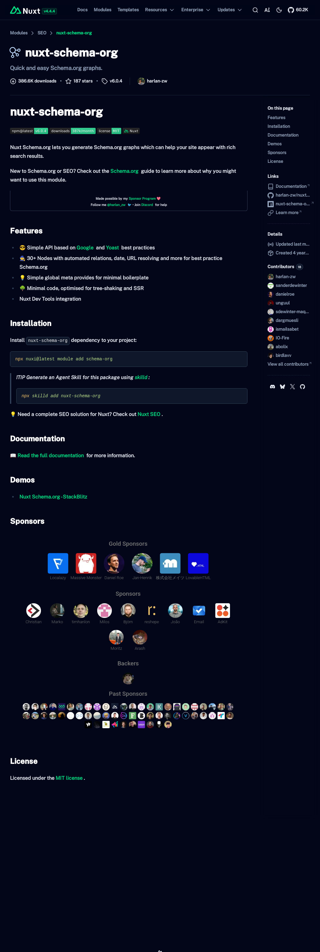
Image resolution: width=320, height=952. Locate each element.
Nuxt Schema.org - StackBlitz (53, 497)
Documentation (36, 438)
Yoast (112, 248)
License (23, 761)
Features (25, 230)
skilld (141, 377)
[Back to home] (25, 10)
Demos (21, 479)
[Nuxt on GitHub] (298, 10)
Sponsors (26, 521)
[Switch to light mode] (279, 10)
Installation (29, 323)
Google (85, 248)
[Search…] (255, 10)
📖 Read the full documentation (47, 455)
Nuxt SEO (149, 414)
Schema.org (124, 171)
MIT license (69, 778)
